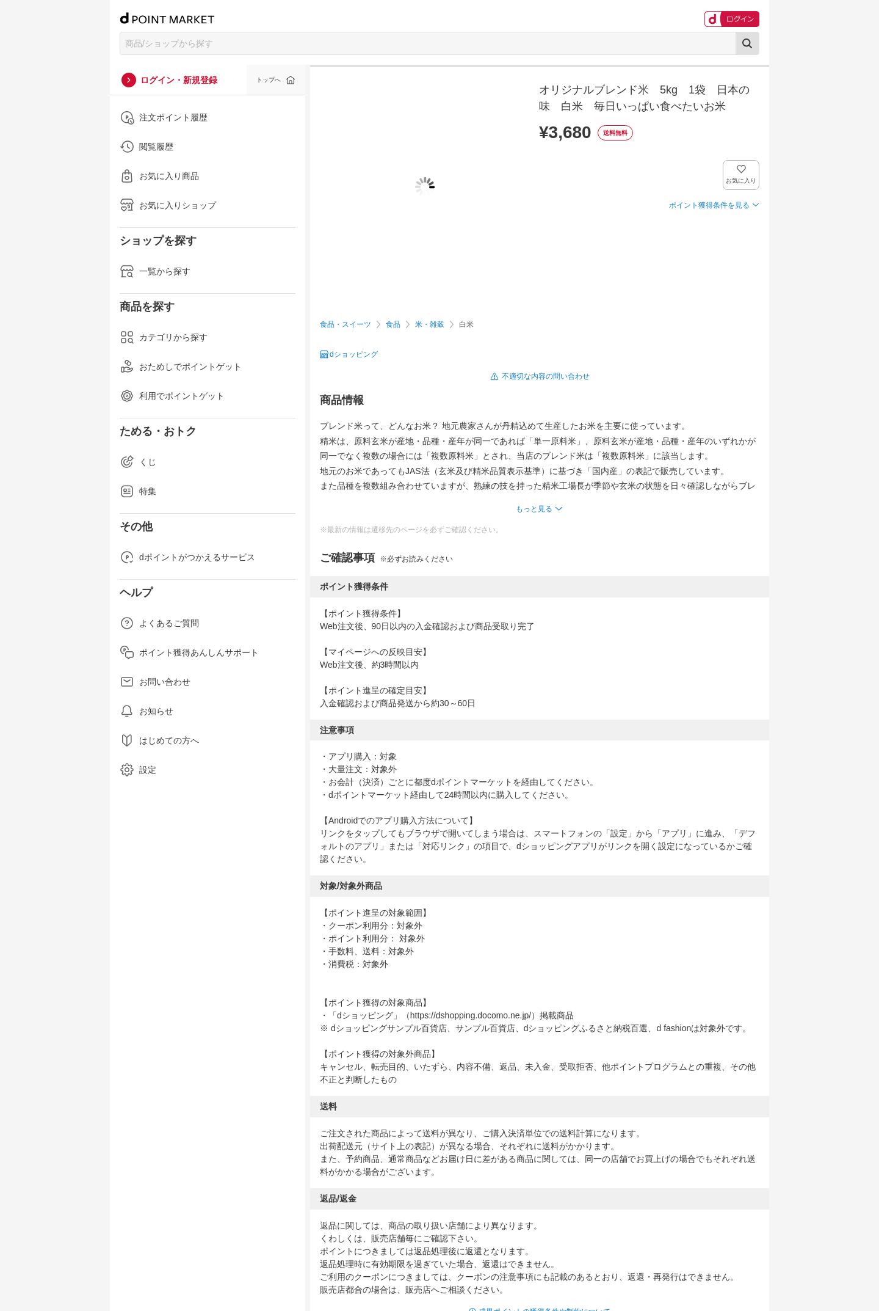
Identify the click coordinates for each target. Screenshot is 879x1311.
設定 (138, 769)
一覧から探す (155, 271)
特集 (138, 491)
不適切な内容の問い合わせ (546, 376)
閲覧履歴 (146, 146)
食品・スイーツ (345, 324)
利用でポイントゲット (172, 396)
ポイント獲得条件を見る (709, 205)
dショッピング (354, 354)
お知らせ (146, 711)
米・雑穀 (429, 324)
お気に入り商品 (159, 176)
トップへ (268, 79)
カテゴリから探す (164, 337)
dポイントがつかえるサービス (187, 557)
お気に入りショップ (168, 205)
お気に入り (741, 180)
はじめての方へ (159, 740)
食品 (393, 324)
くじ (138, 462)
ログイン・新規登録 (178, 80)
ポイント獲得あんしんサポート (189, 652)
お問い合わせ (155, 681)
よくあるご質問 (159, 623)
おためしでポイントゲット (181, 366)
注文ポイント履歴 (164, 117)
